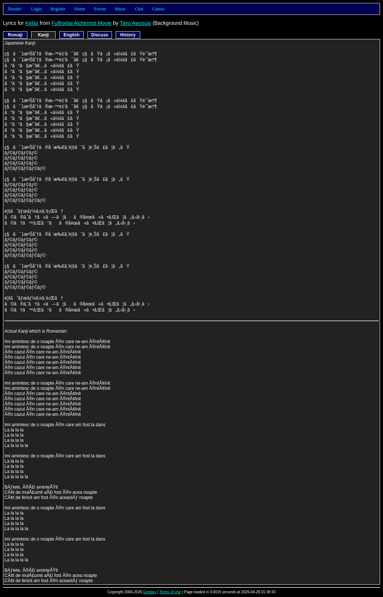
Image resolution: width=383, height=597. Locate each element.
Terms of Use (170, 592)
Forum (100, 9)
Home (79, 9)
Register (57, 9)
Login (36, 9)
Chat (139, 9)
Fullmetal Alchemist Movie (82, 23)
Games (158, 9)
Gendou (149, 592)
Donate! (15, 9)
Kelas (31, 23)
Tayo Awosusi (135, 23)
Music (120, 9)
